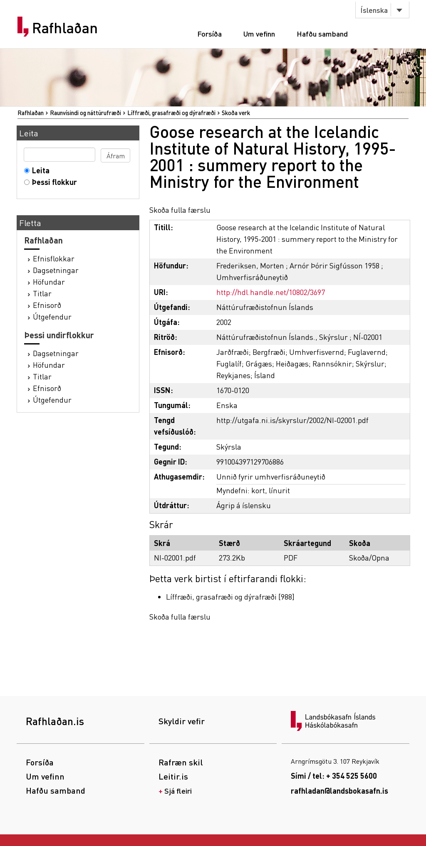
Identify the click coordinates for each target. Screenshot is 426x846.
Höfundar (49, 281)
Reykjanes (233, 375)
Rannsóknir (332, 363)
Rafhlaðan (65, 28)
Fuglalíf (229, 363)
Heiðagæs (292, 363)
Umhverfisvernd (316, 352)
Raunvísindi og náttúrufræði (85, 112)
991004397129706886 (250, 461)
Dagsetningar (56, 270)
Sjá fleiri (178, 790)
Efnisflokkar (53, 258)
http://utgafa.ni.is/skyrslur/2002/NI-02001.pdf (292, 420)
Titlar (42, 293)
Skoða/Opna (369, 557)
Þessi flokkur (52, 182)
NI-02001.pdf (175, 557)
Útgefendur (52, 316)
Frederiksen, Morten (250, 265)
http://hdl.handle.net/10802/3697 (270, 292)
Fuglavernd (367, 352)
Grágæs (258, 363)
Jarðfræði (232, 352)
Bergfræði (269, 352)
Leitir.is (173, 776)
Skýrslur (370, 363)
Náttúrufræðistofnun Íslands (264, 307)
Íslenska (374, 10)
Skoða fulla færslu (180, 209)
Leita (39, 170)
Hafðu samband (322, 33)
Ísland (264, 375)
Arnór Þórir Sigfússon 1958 (334, 265)
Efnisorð (47, 305)
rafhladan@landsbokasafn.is (339, 790)
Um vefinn (259, 33)
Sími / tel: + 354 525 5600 (334, 775)
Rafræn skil (181, 762)
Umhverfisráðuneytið (252, 277)
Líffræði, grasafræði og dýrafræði (171, 112)
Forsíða (209, 33)
